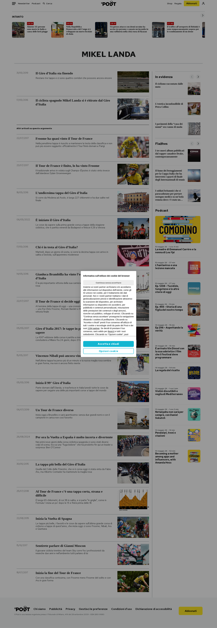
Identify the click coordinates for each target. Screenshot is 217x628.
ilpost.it (111, 331)
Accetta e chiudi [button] (108, 344)
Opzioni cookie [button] (108, 351)
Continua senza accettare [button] (108, 283)
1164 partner (94, 328)
